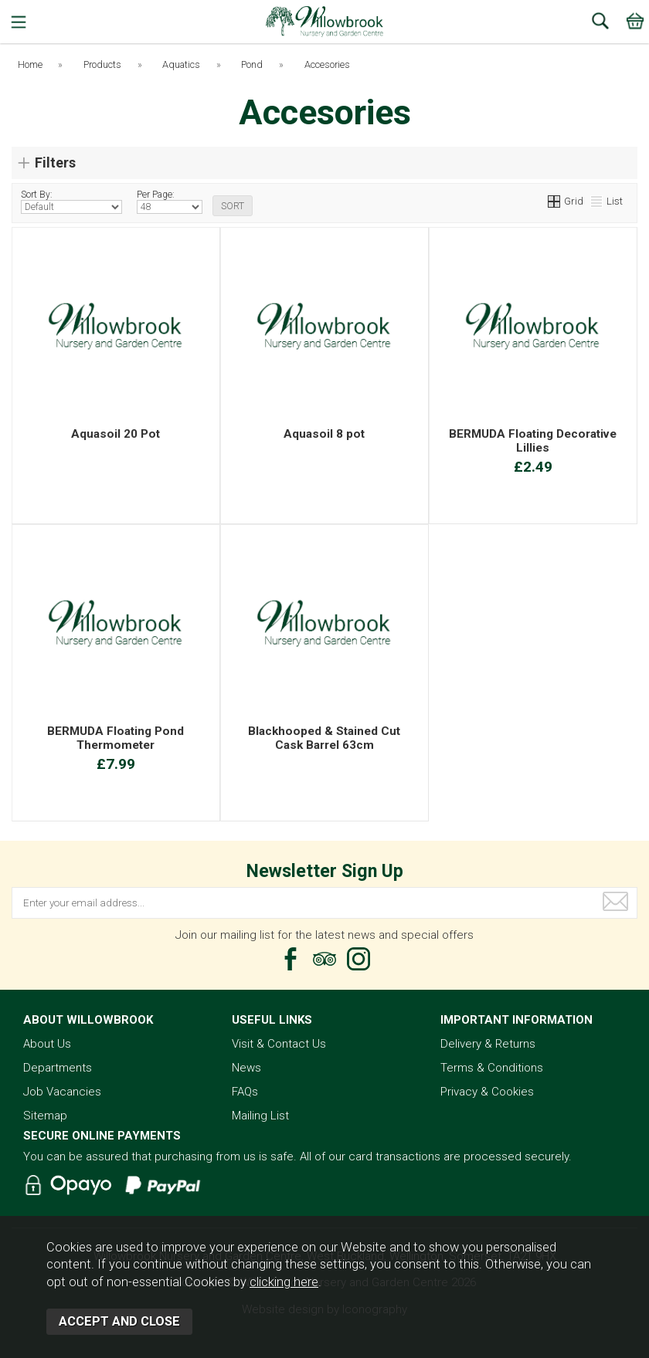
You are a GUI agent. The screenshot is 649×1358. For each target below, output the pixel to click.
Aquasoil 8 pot (324, 434)
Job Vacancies (62, 1092)
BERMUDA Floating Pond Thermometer (115, 738)
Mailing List (260, 1116)
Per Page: (169, 201)
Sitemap (45, 1116)
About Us (47, 1044)
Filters (55, 162)
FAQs (245, 1092)
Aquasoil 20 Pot (115, 434)
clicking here (284, 1282)
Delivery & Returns (487, 1044)
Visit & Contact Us (279, 1044)
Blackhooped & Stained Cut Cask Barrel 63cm (324, 738)
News (246, 1068)
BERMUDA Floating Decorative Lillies (533, 441)
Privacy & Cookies (487, 1092)
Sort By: (71, 201)
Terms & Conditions (491, 1068)
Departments (57, 1068)
